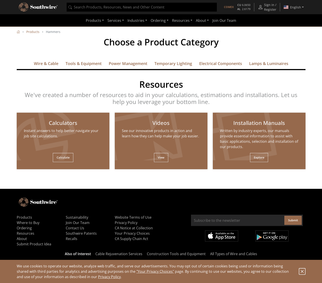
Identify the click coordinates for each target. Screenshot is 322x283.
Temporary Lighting (173, 63)
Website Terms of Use (133, 217)
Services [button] (114, 20)
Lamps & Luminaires (268, 63)
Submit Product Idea (34, 244)
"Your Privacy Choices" (155, 271)
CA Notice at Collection (134, 228)
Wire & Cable (46, 63)
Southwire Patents (81, 233)
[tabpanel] (63, 141)
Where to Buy (28, 222)
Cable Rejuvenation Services (118, 253)
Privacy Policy (109, 276)
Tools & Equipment (84, 63)
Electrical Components (220, 63)
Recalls (71, 238)
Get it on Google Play (272, 236)
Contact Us (75, 228)
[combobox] (142, 7)
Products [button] (93, 20)
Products (32, 32)
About (22, 238)
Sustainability (77, 217)
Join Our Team (224, 20)
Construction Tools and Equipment (176, 253)
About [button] (201, 20)
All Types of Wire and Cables (233, 253)
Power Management (128, 63)
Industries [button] (135, 20)
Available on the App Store (221, 236)
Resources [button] (181, 20)
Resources (25, 233)
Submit (293, 220)
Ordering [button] (158, 20)
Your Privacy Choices (132, 233)
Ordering (24, 228)
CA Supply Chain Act (131, 238)
